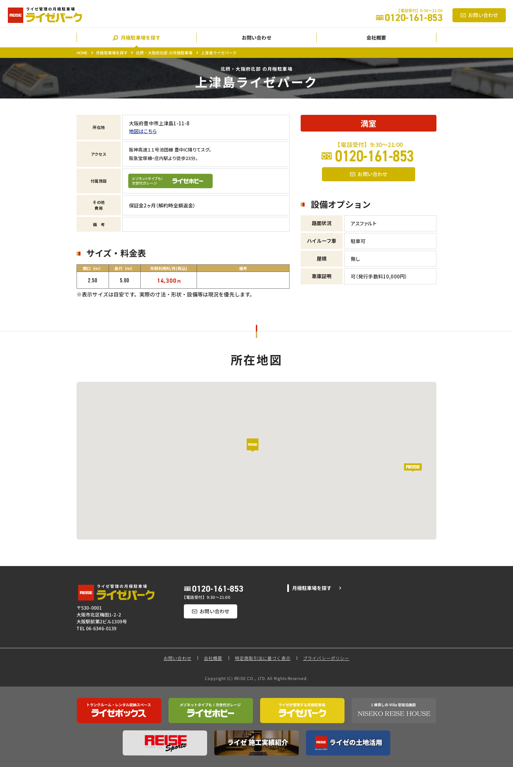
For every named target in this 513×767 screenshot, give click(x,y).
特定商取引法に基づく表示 (263, 658)
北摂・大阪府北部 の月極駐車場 (164, 52)
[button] (256, 449)
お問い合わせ (177, 658)
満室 (368, 123)
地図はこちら (143, 131)
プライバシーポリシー (326, 658)
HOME (82, 52)
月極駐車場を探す (112, 52)
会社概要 (213, 658)
